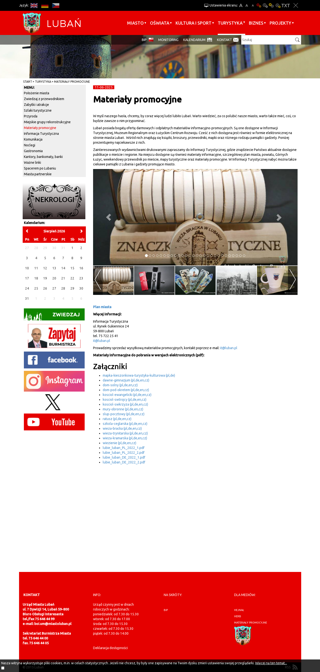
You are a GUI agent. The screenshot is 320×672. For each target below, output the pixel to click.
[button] (108, 217)
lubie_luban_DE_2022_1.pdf (124, 457)
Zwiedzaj (52, 316)
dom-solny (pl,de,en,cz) (120, 385)
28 (63, 288)
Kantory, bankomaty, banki (43, 157)
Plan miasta (102, 307)
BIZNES (256, 22)
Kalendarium (194, 40)
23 (81, 278)
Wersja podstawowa (259, 5)
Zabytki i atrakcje (36, 105)
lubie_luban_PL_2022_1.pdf (123, 448)
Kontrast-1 (271, 5)
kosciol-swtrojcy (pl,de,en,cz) (124, 399)
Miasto (135, 22)
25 (36, 288)
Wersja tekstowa (285, 5)
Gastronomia (33, 151)
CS (55, 5)
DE (45, 5)
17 (27, 278)
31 (27, 298)
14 (63, 268)
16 (81, 268)
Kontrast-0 (265, 5)
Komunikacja (33, 139)
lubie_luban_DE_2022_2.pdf (124, 462)
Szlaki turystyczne (38, 110)
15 (72, 268)
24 (27, 288)
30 (81, 288)
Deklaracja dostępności (110, 648)
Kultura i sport (193, 22)
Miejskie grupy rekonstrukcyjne (47, 122)
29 (72, 288)
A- (253, 5)
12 (45, 268)
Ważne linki (32, 162)
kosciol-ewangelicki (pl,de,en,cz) (127, 395)
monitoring (168, 40)
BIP (144, 40)
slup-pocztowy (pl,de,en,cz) (123, 414)
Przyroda (30, 116)
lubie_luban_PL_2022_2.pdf (123, 453)
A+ (241, 5)
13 (54, 268)
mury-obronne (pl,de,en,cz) (123, 409)
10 (27, 268)
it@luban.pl (101, 341)
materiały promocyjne (250, 622)
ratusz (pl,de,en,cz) (117, 419)
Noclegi (29, 145)
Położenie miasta (36, 93)
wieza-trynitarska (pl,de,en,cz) (125, 433)
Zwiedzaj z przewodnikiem (44, 99)
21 (63, 278)
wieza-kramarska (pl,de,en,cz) (125, 438)
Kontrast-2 (278, 5)
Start (27, 81)
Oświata (159, 22)
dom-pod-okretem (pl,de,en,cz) (126, 390)
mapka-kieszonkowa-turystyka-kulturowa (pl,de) (139, 375)
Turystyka (230, 22)
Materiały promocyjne (72, 81)
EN (34, 5)
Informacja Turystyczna (41, 134)
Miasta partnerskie (38, 174)
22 (72, 278)
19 (45, 278)
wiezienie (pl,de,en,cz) (119, 443)
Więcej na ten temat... (271, 663)
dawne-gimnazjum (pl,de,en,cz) (126, 380)
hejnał (239, 610)
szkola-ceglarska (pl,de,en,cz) (125, 424)
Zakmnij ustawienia (295, 5)
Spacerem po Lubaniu (40, 168)
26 (45, 288)
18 (36, 278)
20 (54, 278)
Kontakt (224, 40)
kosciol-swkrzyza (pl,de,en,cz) (125, 404)
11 (36, 268)
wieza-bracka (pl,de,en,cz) (122, 428)
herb (237, 616)
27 (54, 288)
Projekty (280, 22)
